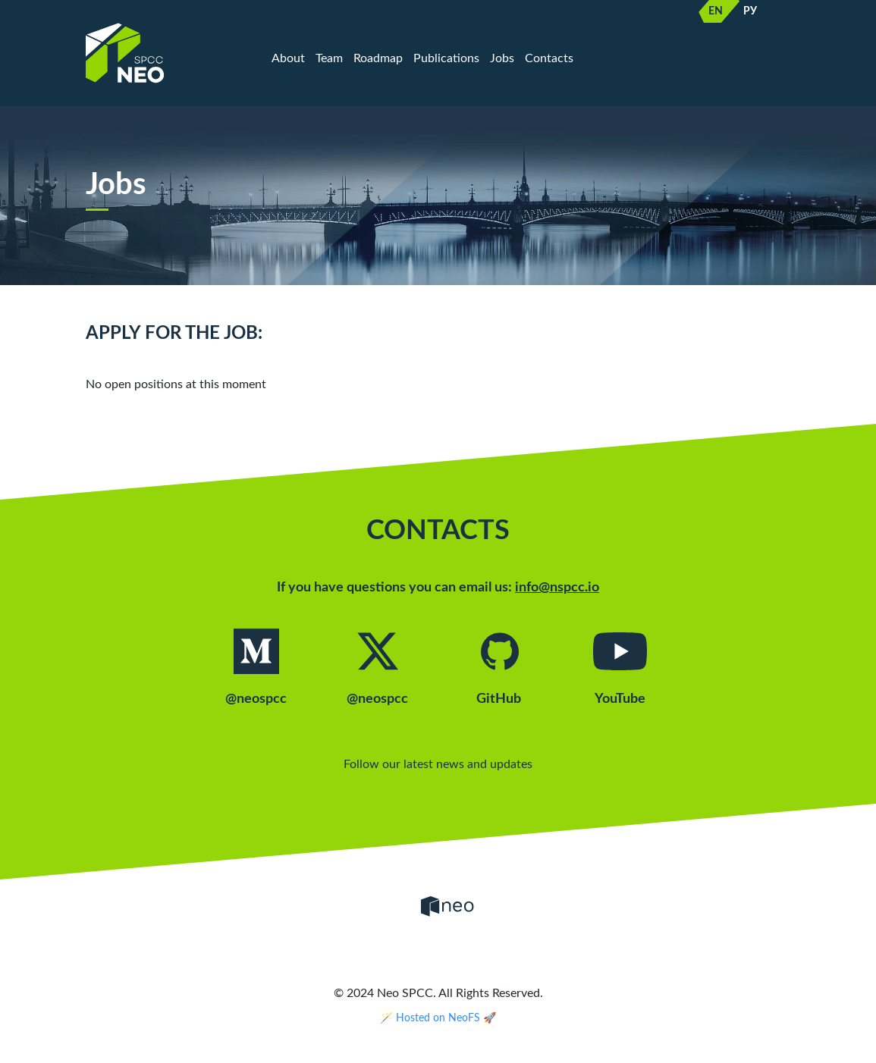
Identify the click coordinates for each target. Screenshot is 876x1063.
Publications (446, 58)
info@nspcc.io (557, 587)
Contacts (549, 58)
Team (329, 58)
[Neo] (447, 906)
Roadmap (378, 58)
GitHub (499, 667)
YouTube (620, 667)
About (288, 58)
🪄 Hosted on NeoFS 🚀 (438, 1018)
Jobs (502, 58)
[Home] (165, 52)
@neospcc (256, 667)
